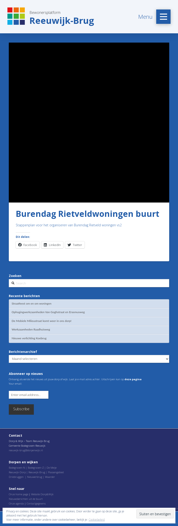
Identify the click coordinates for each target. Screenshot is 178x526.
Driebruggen (16, 477)
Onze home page (18, 494)
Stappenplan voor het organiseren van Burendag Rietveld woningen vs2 (69, 225)
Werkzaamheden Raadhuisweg (31, 329)
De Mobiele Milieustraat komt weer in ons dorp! (41, 321)
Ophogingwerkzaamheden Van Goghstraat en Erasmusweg (48, 312)
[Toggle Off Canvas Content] (163, 16)
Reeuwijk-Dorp (17, 472)
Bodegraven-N (17, 467)
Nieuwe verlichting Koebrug (29, 338)
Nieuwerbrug (34, 477)
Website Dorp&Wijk (42, 494)
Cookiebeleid (97, 520)
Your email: (15, 383)
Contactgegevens (36, 503)
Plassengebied (56, 472)
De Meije (52, 467)
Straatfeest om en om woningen (31, 303)
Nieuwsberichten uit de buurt (26, 499)
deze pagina (133, 379)
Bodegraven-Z (36, 467)
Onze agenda (16, 503)
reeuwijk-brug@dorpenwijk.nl (26, 450)
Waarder (50, 477)
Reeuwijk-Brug (37, 472)
